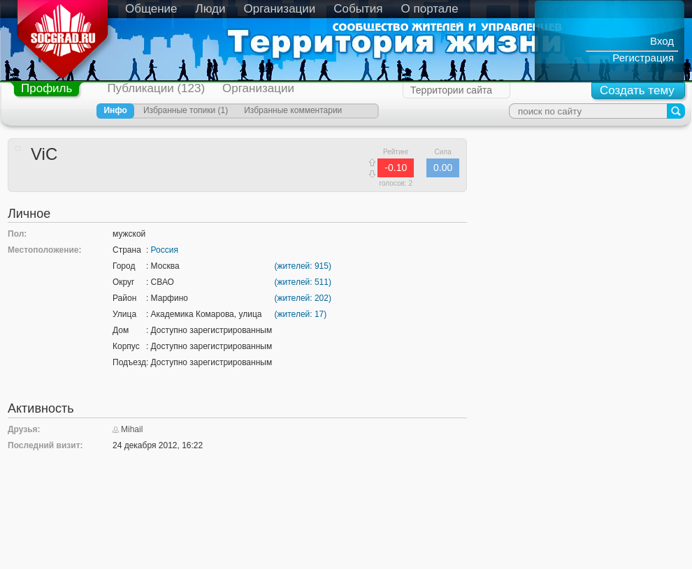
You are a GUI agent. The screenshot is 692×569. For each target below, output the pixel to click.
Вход (662, 41)
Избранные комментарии (293, 110)
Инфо (115, 110)
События (357, 8)
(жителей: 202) (303, 298)
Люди (211, 8)
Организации (280, 8)
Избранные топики (179, 110)
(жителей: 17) (301, 314)
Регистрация (643, 58)
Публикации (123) (156, 88)
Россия (164, 250)
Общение (151, 8)
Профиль (46, 88)
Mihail (132, 429)
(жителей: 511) (303, 282)
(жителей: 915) (303, 266)
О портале (430, 8)
